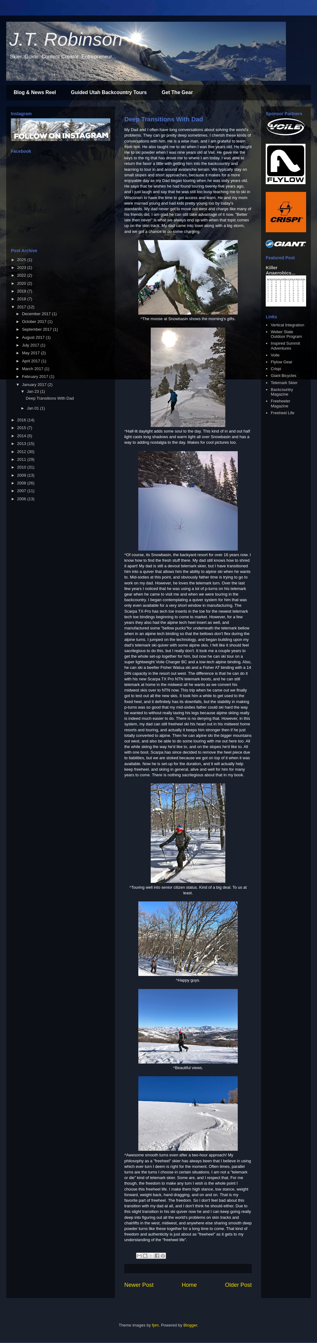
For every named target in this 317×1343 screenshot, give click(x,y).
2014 (22, 435)
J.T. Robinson (66, 39)
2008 (22, 483)
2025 (22, 259)
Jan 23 (33, 391)
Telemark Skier (284, 382)
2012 (22, 451)
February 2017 (35, 376)
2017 (22, 307)
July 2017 (31, 345)
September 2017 (37, 329)
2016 (22, 420)
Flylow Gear (281, 362)
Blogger (190, 1325)
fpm (155, 1325)
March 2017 (33, 368)
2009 (22, 475)
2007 (22, 490)
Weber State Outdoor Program (286, 334)
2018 (22, 299)
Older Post (238, 1285)
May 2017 (31, 353)
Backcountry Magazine (282, 392)
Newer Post (139, 1285)
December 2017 (37, 313)
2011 (22, 459)
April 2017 (31, 361)
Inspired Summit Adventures (285, 346)
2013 (22, 443)
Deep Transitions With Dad (163, 119)
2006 (22, 499)
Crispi (276, 368)
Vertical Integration (287, 325)
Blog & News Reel (35, 92)
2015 (22, 427)
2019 (22, 291)
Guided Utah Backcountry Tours (109, 92)
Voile (275, 355)
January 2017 (35, 384)
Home (189, 1285)
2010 (22, 467)
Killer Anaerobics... (280, 270)
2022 (22, 275)
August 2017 (34, 337)
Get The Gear (177, 92)
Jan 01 (33, 408)
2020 (22, 283)
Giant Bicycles (283, 375)
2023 (22, 267)
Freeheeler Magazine (280, 403)
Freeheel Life (282, 413)
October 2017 (35, 321)
